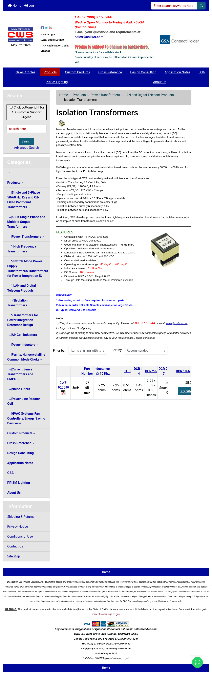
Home (14, 5)
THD (127, 371)
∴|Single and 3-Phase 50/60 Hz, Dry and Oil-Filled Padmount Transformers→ (23, 200)
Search (26, 141)
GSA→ (12, 473)
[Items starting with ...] (87, 350)
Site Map (13, 556)
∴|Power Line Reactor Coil (23, 401)
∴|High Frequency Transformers (21, 249)
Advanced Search (26, 148)
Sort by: (117, 350)
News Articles (26, 72)
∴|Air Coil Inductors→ (23, 335)
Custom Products (77, 72)
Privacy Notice (17, 526)
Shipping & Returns (21, 517)
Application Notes (177, 72)
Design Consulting (143, 72)
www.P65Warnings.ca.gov (106, 614)
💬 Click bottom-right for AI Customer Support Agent (26, 112)
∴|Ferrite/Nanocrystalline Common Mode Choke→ (26, 357)
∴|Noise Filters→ (20, 389)
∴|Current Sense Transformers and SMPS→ (20, 374)
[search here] (26, 129)
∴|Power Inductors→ (23, 345)
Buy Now (186, 391)
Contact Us (15, 546)
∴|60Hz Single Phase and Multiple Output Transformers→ (26, 222)
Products (50, 72)
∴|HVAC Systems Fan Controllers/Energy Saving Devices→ (26, 418)
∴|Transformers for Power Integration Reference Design (22, 320)
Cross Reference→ (21, 443)
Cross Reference (110, 72)
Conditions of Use (20, 536)
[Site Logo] (20, 34)
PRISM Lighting (57, 82)
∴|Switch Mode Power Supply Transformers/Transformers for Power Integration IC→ (27, 268)
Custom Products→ (21, 433)
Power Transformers (105, 95)
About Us (159, 82)
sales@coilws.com (176, 323)
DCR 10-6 (183, 371)
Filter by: (59, 350)
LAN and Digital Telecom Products (149, 95)
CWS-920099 (63, 387)
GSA (202, 72)
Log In (30, 5)
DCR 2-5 (151, 371)
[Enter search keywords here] (174, 5)
